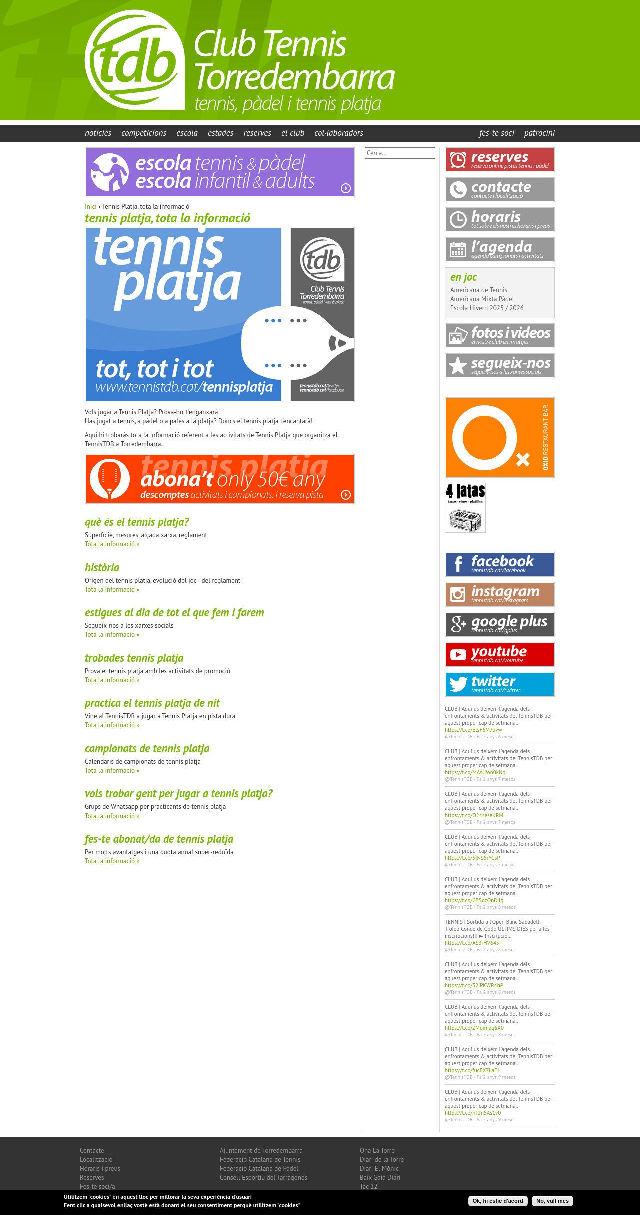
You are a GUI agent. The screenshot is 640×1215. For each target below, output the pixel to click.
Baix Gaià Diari (380, 1177)
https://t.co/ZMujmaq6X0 (474, 1027)
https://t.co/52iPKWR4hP (474, 985)
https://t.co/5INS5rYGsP (472, 857)
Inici (91, 206)
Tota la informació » (112, 544)
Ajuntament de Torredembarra (261, 1150)
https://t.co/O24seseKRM (474, 815)
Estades (221, 132)
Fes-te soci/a (98, 1186)
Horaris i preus (100, 1168)
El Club (293, 132)
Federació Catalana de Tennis (260, 1159)
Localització (96, 1159)
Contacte (92, 1150)
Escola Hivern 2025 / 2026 (487, 308)
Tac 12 (369, 1186)
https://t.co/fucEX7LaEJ (472, 1070)
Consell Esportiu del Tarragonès (264, 1177)
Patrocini (539, 132)
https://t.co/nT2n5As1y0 (473, 1112)
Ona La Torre (377, 1150)
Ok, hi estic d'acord (498, 1202)
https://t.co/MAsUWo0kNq (475, 772)
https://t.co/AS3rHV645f (473, 942)
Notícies (98, 132)
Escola (187, 132)
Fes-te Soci (497, 132)
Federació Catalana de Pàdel (259, 1168)
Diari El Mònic (379, 1168)
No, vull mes (552, 1202)
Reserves (258, 132)
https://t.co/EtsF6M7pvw (473, 729)
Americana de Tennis (479, 290)
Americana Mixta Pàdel (482, 299)
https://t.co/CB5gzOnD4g (474, 900)
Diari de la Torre (382, 1159)
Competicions (144, 132)
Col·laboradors (339, 132)
